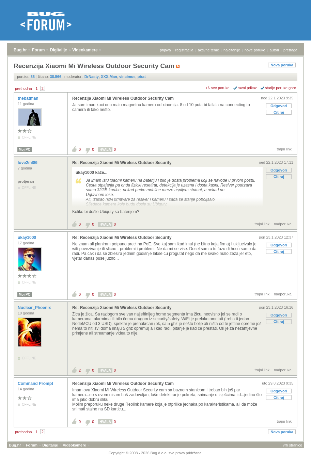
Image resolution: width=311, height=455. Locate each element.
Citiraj (279, 112)
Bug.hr (20, 50)
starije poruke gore (280, 88)
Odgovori (278, 106)
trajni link (284, 149)
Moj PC (24, 149)
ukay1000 (27, 237)
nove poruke (255, 50)
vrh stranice (292, 445)
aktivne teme (208, 50)
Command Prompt (36, 383)
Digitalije (58, 50)
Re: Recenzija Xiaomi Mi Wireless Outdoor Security (121, 162)
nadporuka (283, 224)
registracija (184, 50)
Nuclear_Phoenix (35, 307)
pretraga (290, 50)
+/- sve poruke (218, 88)
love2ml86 (28, 162)
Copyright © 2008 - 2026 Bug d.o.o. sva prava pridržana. (156, 453)
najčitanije (231, 50)
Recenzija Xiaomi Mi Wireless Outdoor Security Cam (123, 98)
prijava (165, 50)
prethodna (23, 88)
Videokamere (85, 50)
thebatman (29, 98)
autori (274, 50)
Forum (38, 50)
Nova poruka (281, 65)
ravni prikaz (247, 88)
